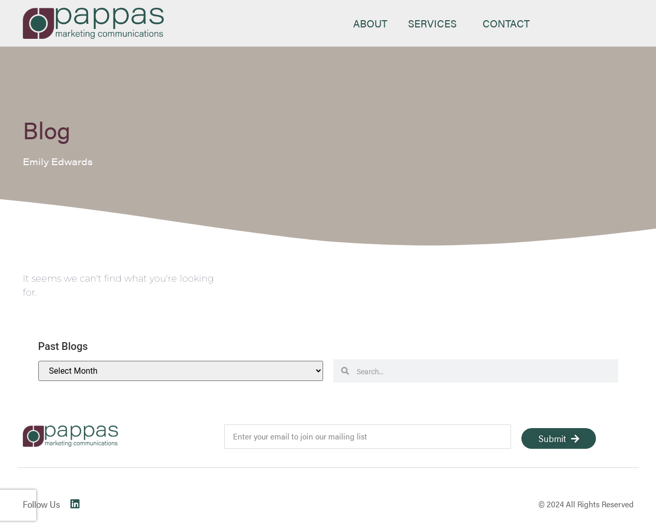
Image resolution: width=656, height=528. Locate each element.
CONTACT (506, 23)
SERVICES (435, 23)
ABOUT (370, 23)
